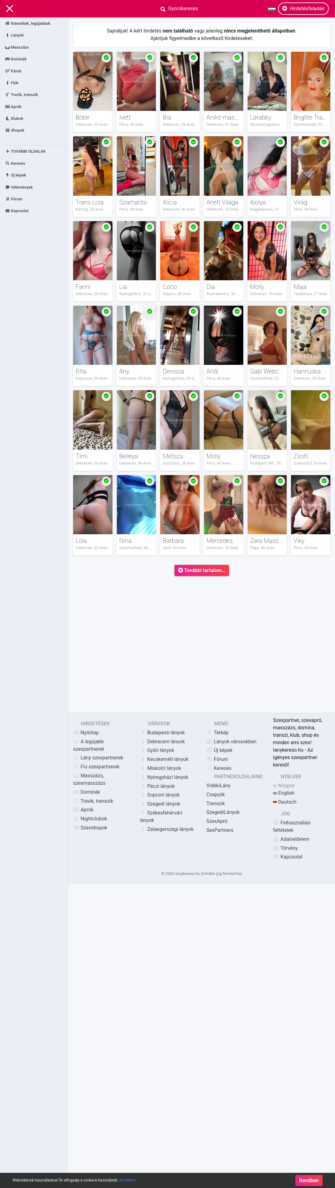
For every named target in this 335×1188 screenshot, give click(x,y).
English (283, 793)
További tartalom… (202, 570)
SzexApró (216, 821)
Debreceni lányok (162, 742)
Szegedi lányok (160, 804)
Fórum (13, 199)
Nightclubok (90, 819)
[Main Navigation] (9, 9)
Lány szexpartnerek (98, 758)
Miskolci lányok (160, 768)
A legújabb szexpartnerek (88, 745)
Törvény (285, 848)
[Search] (208, 8)
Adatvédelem (291, 839)
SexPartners (219, 830)
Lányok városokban (231, 742)
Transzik (215, 803)
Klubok (14, 118)
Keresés (15, 163)
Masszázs (17, 47)
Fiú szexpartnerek (96, 767)
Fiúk (12, 82)
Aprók (13, 106)
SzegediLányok (223, 812)
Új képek (15, 175)
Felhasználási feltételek (292, 826)
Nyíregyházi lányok (164, 777)
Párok (13, 70)
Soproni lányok (160, 795)
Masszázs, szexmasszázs (89, 779)
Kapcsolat (17, 210)
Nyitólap (86, 733)
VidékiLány (218, 785)
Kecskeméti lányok (164, 759)
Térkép (217, 733)
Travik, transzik (21, 94)
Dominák (16, 59)
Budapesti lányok (162, 733)
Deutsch (284, 802)
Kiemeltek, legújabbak (27, 23)
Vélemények (19, 187)
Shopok (14, 130)
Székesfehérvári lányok (161, 816)
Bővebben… (128, 1184)
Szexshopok (90, 828)
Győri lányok (157, 750)
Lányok (14, 35)
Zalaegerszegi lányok (167, 829)
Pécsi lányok (157, 786)
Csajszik (215, 794)
